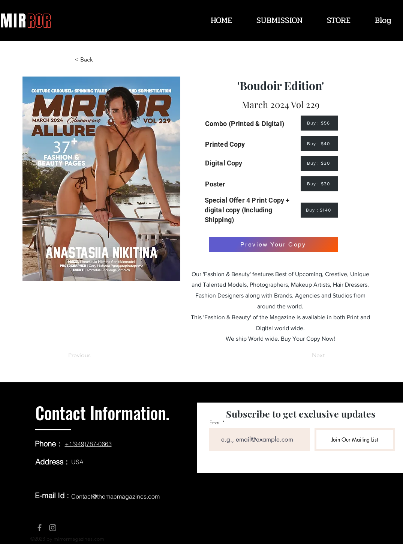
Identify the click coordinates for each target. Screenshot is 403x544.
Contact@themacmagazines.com (115, 496)
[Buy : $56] (319, 123)
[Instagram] (52, 527)
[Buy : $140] (319, 210)
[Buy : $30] (319, 163)
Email (215, 422)
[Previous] (93, 355)
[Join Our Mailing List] (355, 439)
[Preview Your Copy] (273, 244)
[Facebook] (39, 527)
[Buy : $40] (319, 143)
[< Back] (99, 59)
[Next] (306, 355)
